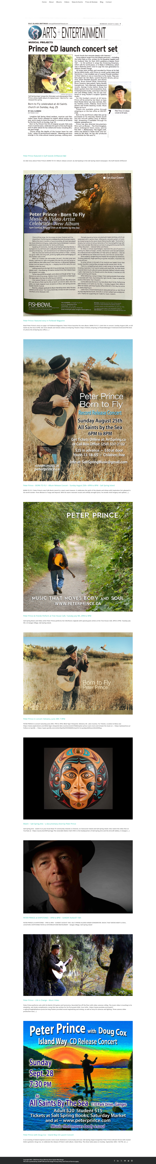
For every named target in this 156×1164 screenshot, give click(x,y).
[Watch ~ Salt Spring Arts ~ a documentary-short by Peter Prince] (78, 778)
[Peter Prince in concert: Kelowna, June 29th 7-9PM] (78, 673)
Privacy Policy (58, 1161)
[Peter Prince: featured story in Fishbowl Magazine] (78, 243)
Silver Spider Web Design (56, 1160)
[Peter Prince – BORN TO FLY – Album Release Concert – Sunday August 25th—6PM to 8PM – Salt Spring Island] (78, 410)
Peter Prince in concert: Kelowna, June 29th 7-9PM (44, 719)
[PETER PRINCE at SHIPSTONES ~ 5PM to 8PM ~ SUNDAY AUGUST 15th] (78, 876)
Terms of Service (70, 1161)
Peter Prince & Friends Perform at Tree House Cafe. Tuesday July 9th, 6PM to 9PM (57, 616)
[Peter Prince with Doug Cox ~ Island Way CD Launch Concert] (78, 1076)
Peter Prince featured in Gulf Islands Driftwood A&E (44, 156)
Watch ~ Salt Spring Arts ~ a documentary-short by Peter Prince (49, 824)
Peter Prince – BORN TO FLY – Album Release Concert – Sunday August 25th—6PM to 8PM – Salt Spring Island (69, 485)
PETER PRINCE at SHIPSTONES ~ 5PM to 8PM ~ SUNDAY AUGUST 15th (52, 918)
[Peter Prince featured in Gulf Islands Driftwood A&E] (78, 81)
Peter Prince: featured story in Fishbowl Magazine (44, 320)
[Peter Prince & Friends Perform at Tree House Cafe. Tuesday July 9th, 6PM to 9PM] (78, 557)
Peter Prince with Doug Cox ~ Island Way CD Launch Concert (48, 1135)
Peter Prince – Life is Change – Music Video (41, 1000)
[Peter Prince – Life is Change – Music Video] (78, 965)
